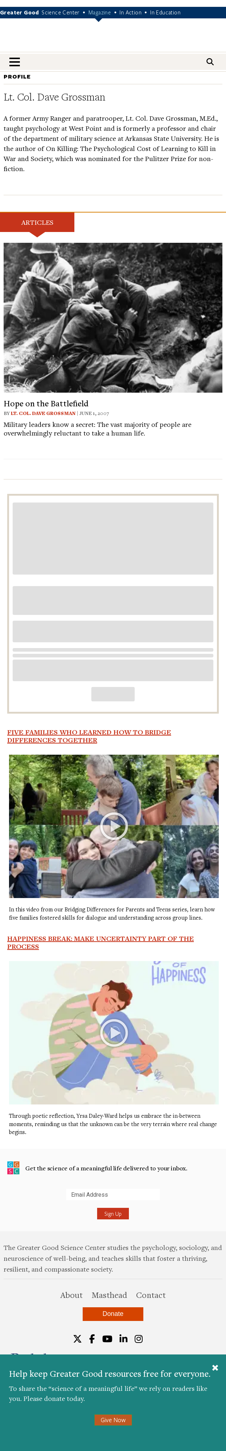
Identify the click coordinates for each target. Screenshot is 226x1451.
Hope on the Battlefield (46, 403)
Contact (151, 1294)
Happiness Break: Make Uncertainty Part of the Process (100, 942)
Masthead (109, 1294)
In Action (130, 12)
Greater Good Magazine (113, 40)
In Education (165, 12)
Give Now (113, 1420)
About (71, 1294)
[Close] (215, 1368)
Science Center (61, 12)
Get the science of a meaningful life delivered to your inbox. (97, 1167)
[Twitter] (77, 1339)
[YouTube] (107, 1339)
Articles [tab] (37, 222)
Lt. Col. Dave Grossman (43, 413)
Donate (113, 1313)
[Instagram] (139, 1339)
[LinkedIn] (123, 1339)
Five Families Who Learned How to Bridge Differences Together (89, 736)
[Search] (210, 61)
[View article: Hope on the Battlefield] (113, 316)
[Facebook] (92, 1339)
